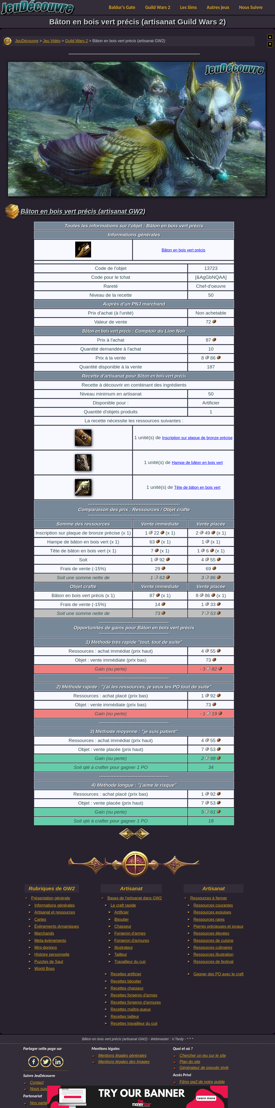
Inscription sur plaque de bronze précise (197, 438)
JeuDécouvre (26, 41)
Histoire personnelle (51, 954)
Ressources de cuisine (213, 940)
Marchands (44, 933)
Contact (36, 1082)
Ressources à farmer (208, 898)
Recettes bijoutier (126, 981)
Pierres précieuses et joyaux (218, 926)
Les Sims (188, 7)
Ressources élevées (211, 933)
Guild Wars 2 (157, 7)
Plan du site (189, 1062)
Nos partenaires (44, 1103)
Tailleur (120, 954)
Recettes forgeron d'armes (134, 995)
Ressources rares (208, 919)
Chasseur (122, 926)
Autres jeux (218, 7)
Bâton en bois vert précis (183, 250)
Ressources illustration (213, 954)
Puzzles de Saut (48, 962)
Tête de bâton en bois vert (197, 487)
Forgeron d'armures (131, 940)
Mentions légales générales (122, 1055)
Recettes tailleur (125, 1016)
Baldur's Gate (122, 7)
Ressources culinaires (212, 947)
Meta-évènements (50, 940)
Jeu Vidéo (52, 41)
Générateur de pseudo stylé (203, 1068)
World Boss (44, 968)
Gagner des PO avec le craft (218, 974)
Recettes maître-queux (131, 1009)
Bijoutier (121, 919)
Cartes (40, 919)
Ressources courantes (213, 905)
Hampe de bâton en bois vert (197, 463)
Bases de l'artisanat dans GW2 (134, 898)
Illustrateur (123, 947)
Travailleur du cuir (130, 962)
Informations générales (54, 905)
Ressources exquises (212, 912)
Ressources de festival (213, 962)
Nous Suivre (251, 7)
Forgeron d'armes (130, 933)
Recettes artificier (126, 974)
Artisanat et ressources (54, 912)
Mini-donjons (45, 947)
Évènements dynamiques (56, 926)
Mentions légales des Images (124, 1062)
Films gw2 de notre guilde (202, 1082)
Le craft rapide (123, 905)
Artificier (121, 912)
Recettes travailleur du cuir (134, 1023)
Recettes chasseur (127, 988)
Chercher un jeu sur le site (202, 1055)
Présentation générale (50, 898)
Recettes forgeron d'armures (136, 1002)
